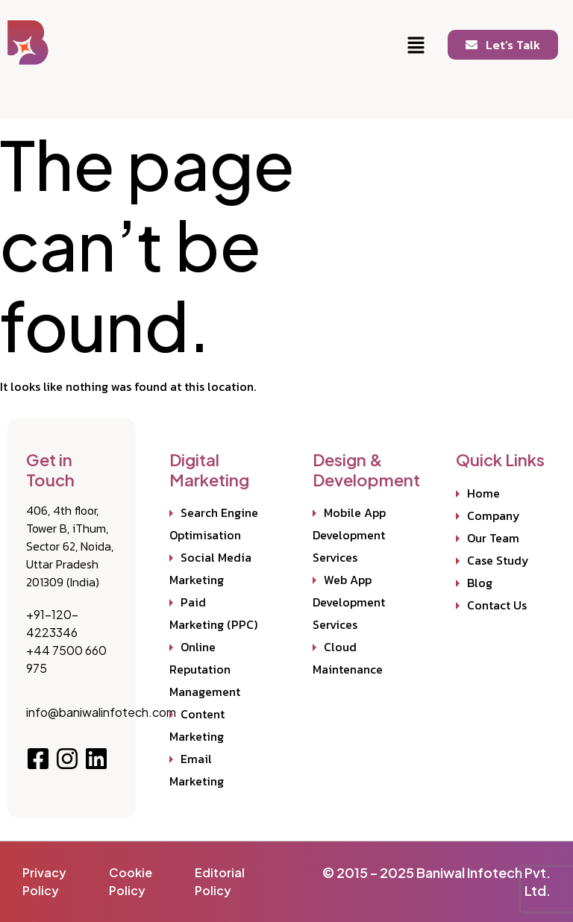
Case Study (498, 560)
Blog (479, 583)
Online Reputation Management (204, 669)
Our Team (493, 538)
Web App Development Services (349, 602)
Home (483, 493)
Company (493, 515)
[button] (416, 46)
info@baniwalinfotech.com (101, 712)
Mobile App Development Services (349, 535)
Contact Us (497, 605)
